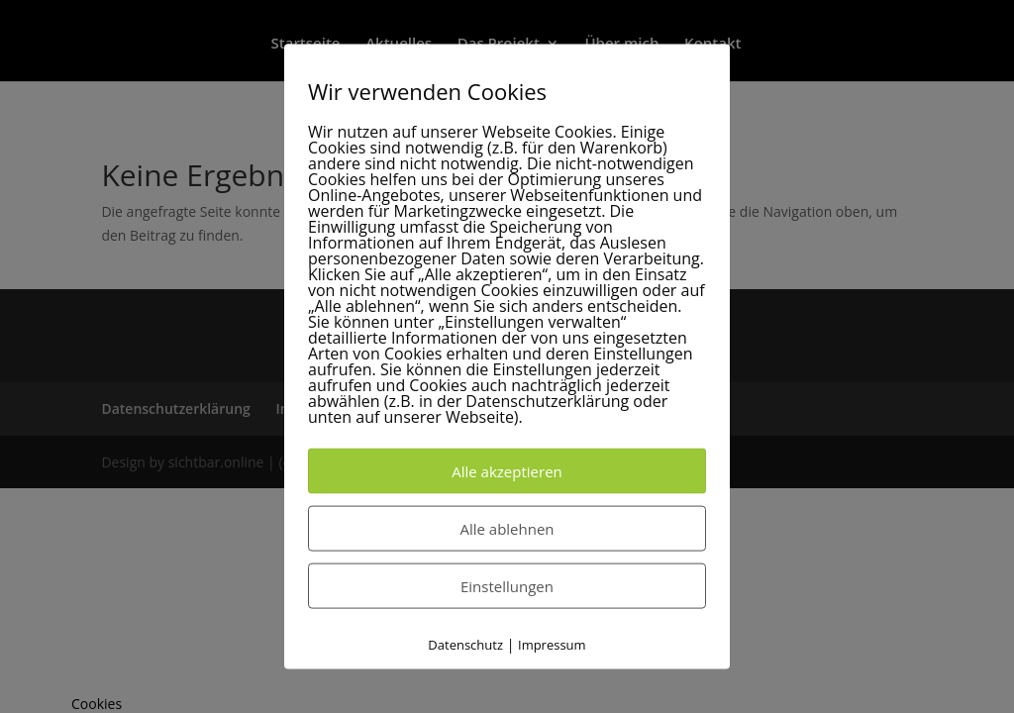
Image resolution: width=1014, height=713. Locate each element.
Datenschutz (465, 645)
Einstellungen (507, 586)
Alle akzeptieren (507, 471)
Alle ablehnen (506, 529)
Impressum (552, 645)
